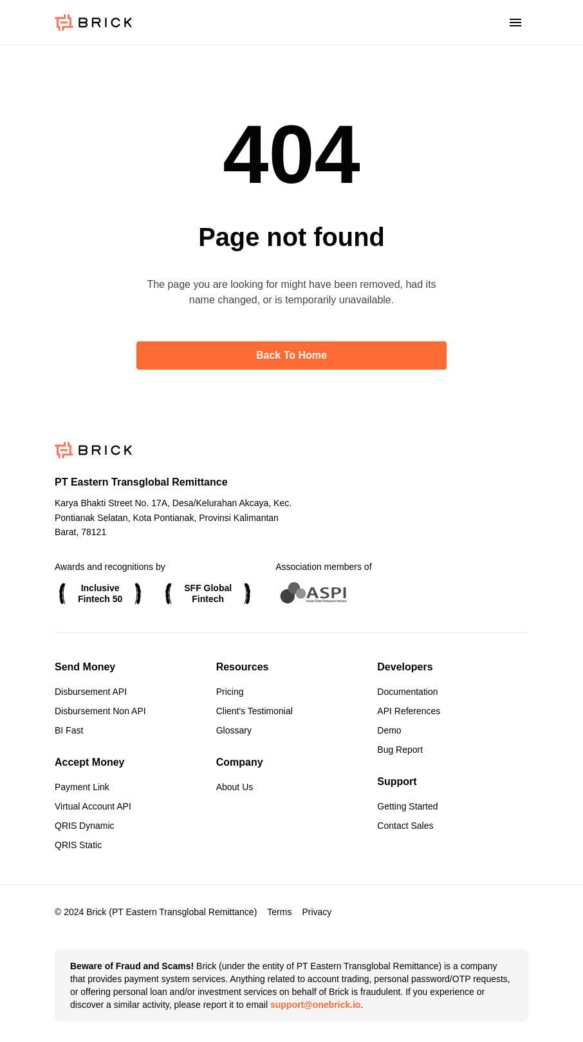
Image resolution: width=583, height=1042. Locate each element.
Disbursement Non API (100, 711)
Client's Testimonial (254, 711)
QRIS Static (78, 845)
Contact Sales (405, 825)
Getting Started (407, 806)
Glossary (234, 730)
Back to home (291, 355)
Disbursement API (91, 692)
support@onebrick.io (315, 1004)
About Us (235, 787)
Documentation (407, 692)
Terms (279, 912)
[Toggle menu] (515, 23)
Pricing (230, 692)
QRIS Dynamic (85, 825)
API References (408, 711)
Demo (389, 730)
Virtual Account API (93, 806)
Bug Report (400, 749)
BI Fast (69, 730)
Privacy (316, 912)
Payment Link (82, 787)
